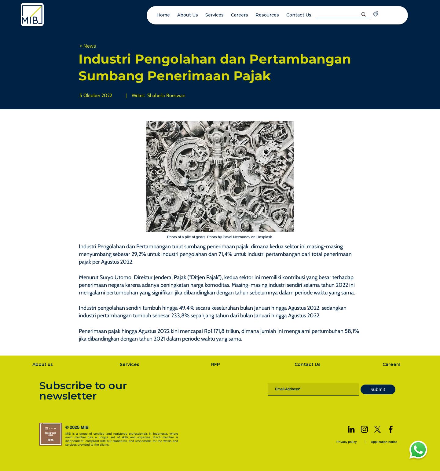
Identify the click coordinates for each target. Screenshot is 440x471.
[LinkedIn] (351, 429)
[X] (377, 429)
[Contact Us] (308, 364)
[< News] (99, 46)
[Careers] (392, 364)
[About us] (43, 364)
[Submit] (378, 389)
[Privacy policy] (347, 442)
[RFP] (216, 364)
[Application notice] (384, 442)
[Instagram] (364, 429)
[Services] (130, 364)
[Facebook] (390, 429)
